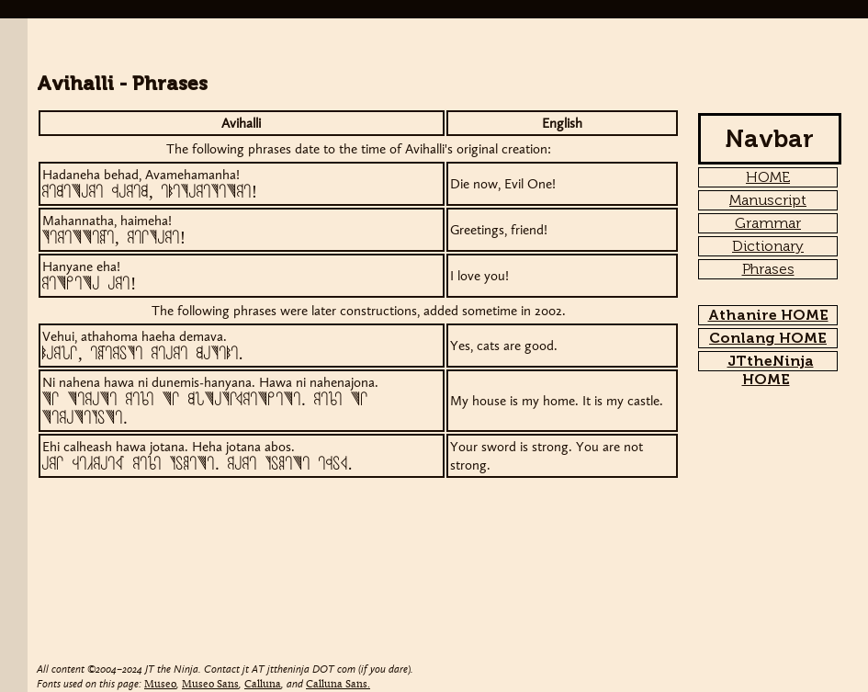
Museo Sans (210, 684)
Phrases (768, 269)
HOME (768, 177)
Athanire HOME (768, 314)
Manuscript (767, 200)
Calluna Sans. (338, 684)
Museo (160, 684)
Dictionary (768, 246)
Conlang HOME (768, 337)
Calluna (262, 684)
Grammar (768, 223)
